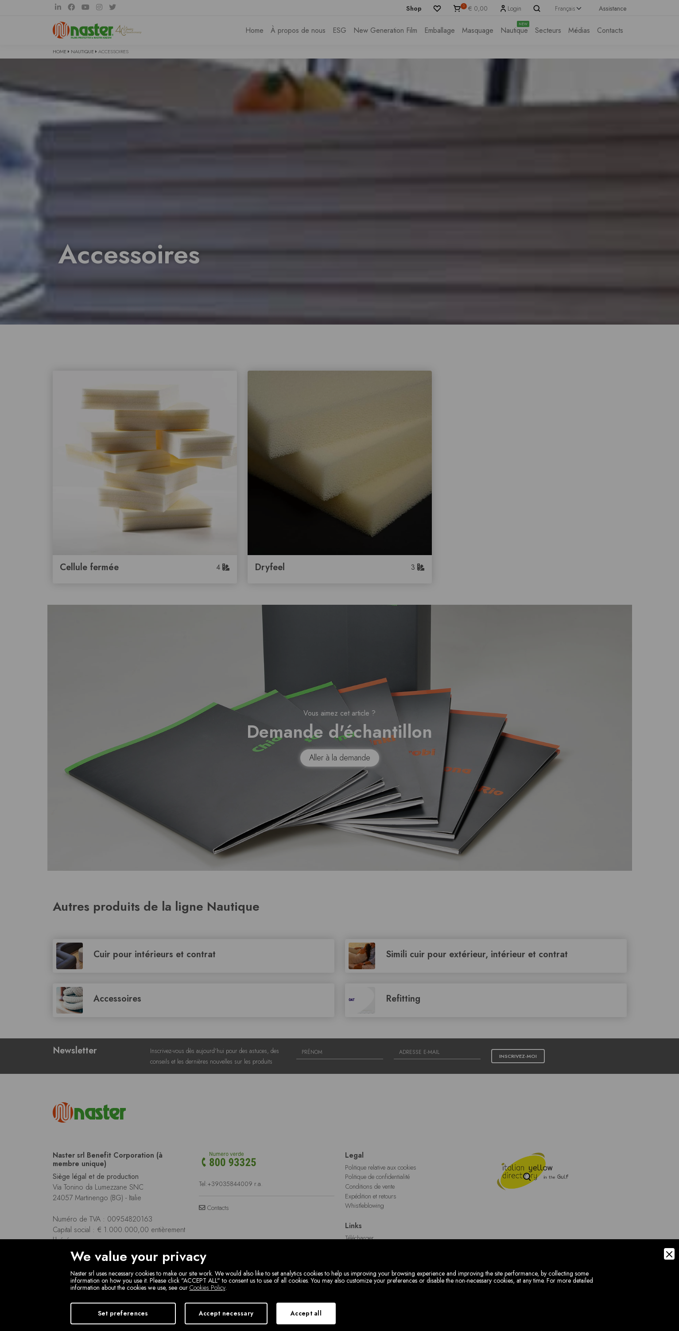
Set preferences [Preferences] (123, 1313)
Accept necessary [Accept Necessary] (226, 1313)
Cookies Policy (207, 1287)
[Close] (669, 1254)
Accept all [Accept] (306, 1313)
